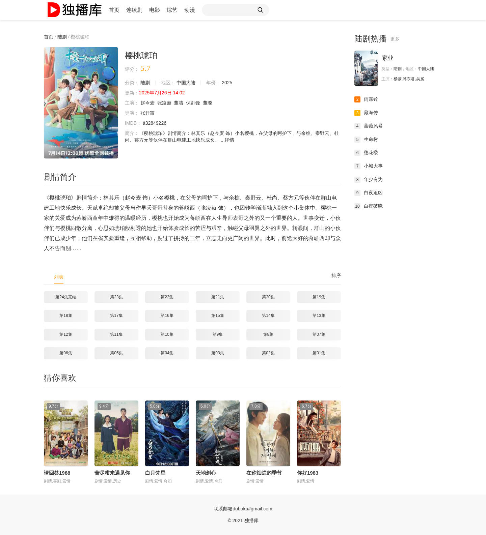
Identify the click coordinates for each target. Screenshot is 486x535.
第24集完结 (65, 297)
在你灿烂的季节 (264, 473)
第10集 (167, 334)
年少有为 (368, 180)
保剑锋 (193, 103)
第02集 (268, 353)
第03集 (217, 353)
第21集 (217, 297)
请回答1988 (57, 473)
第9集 (218, 334)
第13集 (319, 315)
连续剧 (134, 10)
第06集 (65, 353)
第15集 (217, 315)
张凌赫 (164, 103)
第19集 (319, 297)
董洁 (178, 103)
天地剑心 (206, 473)
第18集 (65, 315)
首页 (114, 10)
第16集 (167, 315)
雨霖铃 (366, 99)
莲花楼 (366, 153)
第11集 (116, 334)
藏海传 (366, 113)
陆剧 (62, 36)
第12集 (65, 334)
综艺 (172, 10)
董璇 (207, 103)
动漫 (189, 10)
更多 (395, 38)
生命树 (366, 140)
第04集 (167, 353)
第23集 (116, 297)
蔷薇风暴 (368, 126)
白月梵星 (155, 473)
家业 (387, 58)
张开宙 (147, 113)
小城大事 (368, 166)
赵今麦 (147, 103)
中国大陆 (186, 82)
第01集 (319, 353)
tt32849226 (154, 123)
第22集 (167, 297)
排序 (336, 275)
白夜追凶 (368, 193)
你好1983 (307, 473)
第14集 (268, 315)
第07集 (319, 334)
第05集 (116, 353)
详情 (229, 140)
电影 (154, 10)
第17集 (116, 315)
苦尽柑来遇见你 (112, 473)
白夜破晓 (368, 206)
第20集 (268, 297)
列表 (58, 276)
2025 (227, 82)
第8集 (268, 334)
